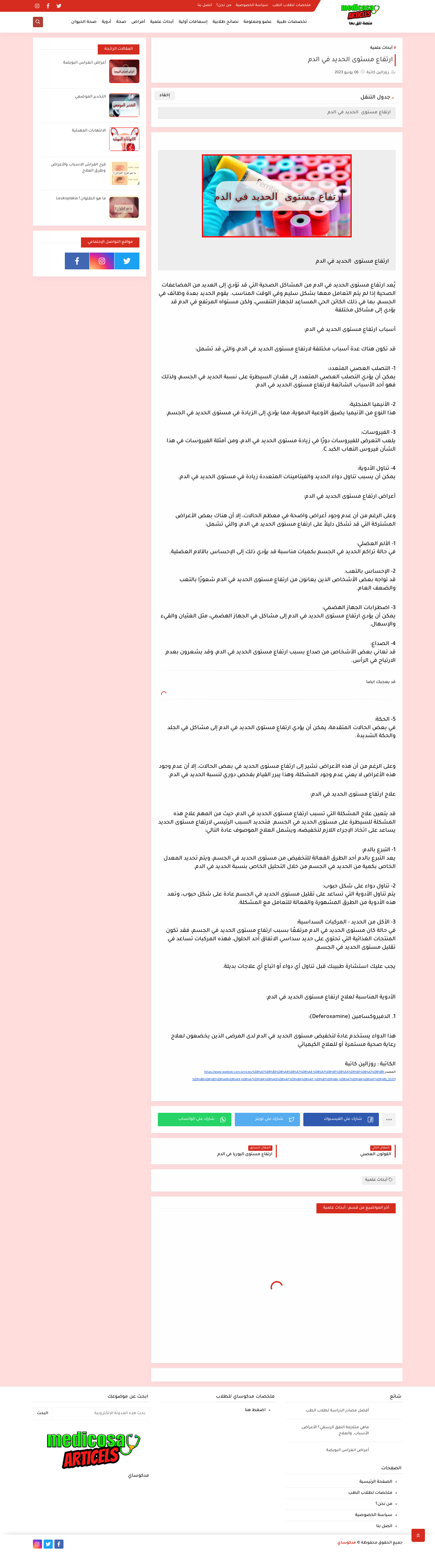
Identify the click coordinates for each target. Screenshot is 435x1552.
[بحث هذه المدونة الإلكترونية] (101, 1413)
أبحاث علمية (162, 22)
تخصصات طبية (292, 22)
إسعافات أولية (193, 22)
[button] (341, 1119)
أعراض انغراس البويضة (84, 63)
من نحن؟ (223, 5)
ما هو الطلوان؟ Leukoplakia (81, 199)
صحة (121, 22)
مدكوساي (346, 1543)
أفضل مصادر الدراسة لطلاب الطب (337, 1411)
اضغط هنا (255, 1410)
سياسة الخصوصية (252, 5)
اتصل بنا (205, 5)
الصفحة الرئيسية (375, 1482)
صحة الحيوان (84, 22)
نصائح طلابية (225, 22)
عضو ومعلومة (258, 22)
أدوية (106, 22)
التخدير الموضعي (90, 97)
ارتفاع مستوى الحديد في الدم (359, 112)
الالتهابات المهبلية (89, 131)
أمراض (138, 22)
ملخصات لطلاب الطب (291, 5)
